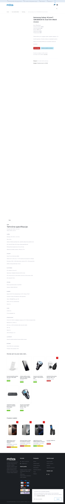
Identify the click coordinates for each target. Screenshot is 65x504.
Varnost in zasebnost (51, 467)
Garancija (48, 465)
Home (8, 11)
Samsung (23, 11)
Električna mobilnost (37, 469)
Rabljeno (35, 473)
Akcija (34, 471)
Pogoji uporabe (49, 461)
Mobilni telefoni (36, 463)
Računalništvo (36, 467)
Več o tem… (46, 54)
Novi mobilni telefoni (15, 11)
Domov (34, 461)
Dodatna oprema (36, 465)
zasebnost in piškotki (41, 495)
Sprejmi (58, 499)
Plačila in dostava (50, 463)
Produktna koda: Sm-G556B (42, 63)
